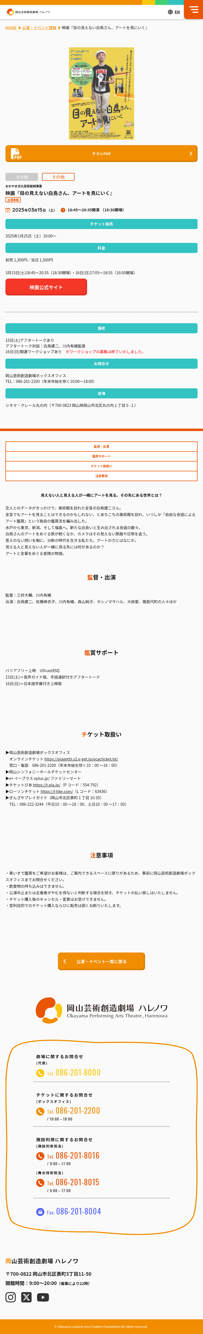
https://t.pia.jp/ (46, 784)
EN (177, 11)
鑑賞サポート (101, 456)
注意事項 (102, 476)
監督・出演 (101, 446)
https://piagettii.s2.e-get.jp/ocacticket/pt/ (81, 759)
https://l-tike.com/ (57, 791)
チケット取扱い (101, 466)
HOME (11, 27)
